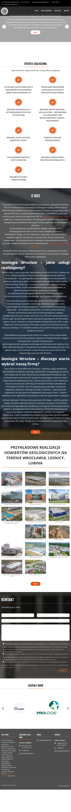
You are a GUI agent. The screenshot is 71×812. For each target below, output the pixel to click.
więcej (35, 32)
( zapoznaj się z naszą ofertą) (56, 247)
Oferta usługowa (46, 11)
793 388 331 (56, 2)
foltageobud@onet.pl (12, 4)
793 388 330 (26, 2)
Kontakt (66, 11)
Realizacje (58, 11)
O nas (36, 11)
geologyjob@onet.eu (13, 2)
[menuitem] (36, 10)
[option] (35, 24)
